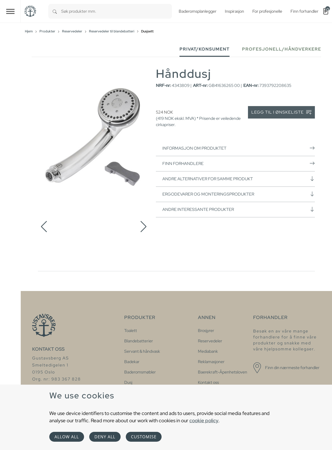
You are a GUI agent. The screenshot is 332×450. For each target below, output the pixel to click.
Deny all (104, 437)
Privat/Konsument (204, 49)
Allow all (66, 437)
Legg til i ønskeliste (281, 112)
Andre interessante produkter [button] (238, 209)
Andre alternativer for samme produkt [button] (238, 179)
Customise (143, 437)
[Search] (54, 11)
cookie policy (203, 420)
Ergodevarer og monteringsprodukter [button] (238, 194)
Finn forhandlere (238, 163)
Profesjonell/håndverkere (281, 49)
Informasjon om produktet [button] (238, 148)
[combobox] (116, 11)
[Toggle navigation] (10, 11)
